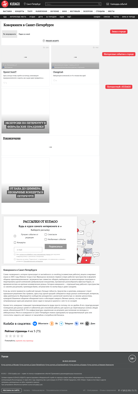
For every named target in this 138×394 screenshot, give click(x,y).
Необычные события (57, 239)
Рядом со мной (24, 34)
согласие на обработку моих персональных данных (35, 254)
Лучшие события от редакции (29, 236)
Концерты (21, 242)
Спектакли (52, 234)
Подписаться (55, 246)
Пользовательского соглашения (33, 261)
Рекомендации (12, 138)
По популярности (9, 34)
